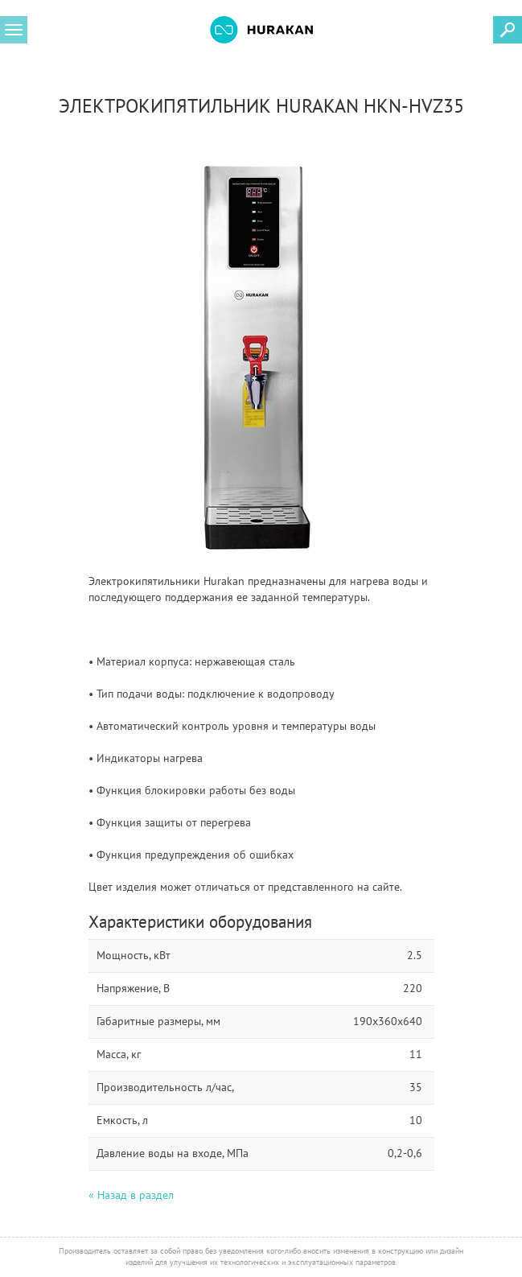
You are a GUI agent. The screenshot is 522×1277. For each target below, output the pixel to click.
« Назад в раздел (131, 1195)
